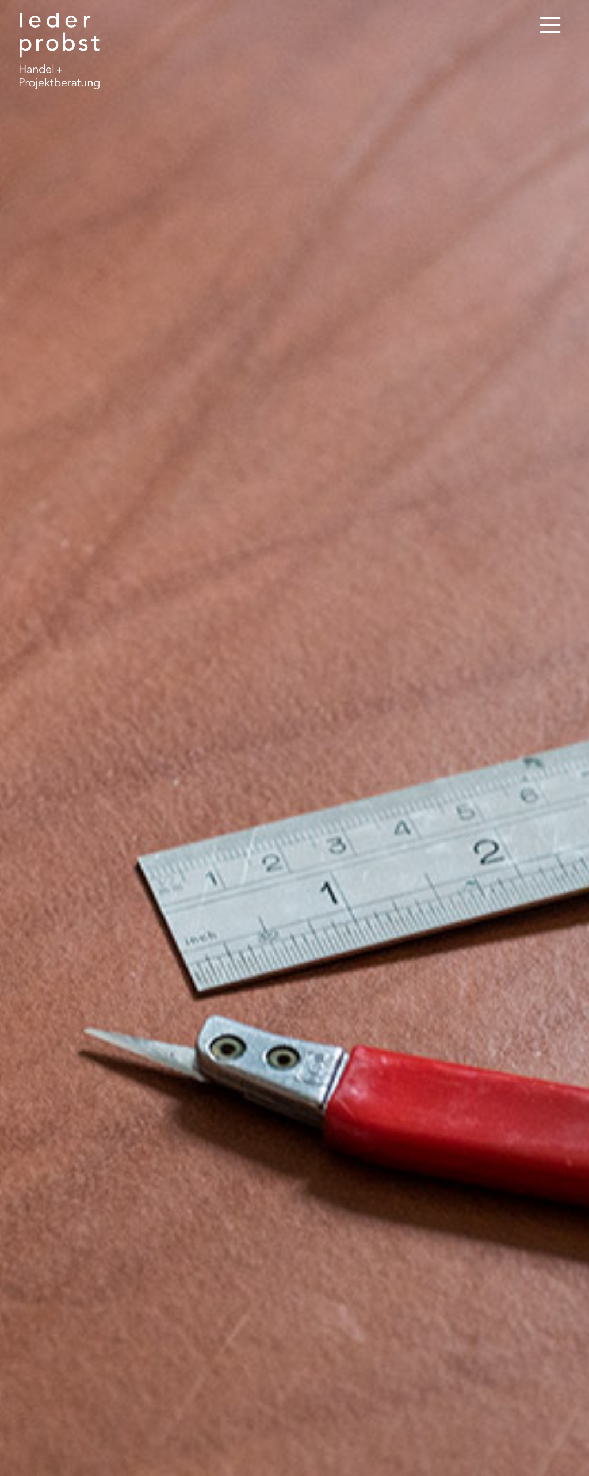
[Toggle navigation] (550, 25)
